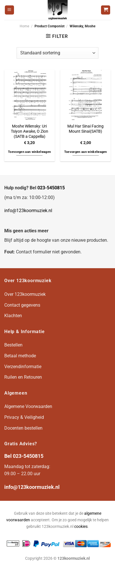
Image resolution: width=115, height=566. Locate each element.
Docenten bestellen (23, 428)
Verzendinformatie (22, 366)
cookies (81, 526)
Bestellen (13, 345)
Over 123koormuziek (25, 294)
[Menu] (9, 10)
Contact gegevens (22, 305)
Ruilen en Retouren (23, 377)
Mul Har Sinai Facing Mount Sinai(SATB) (85, 129)
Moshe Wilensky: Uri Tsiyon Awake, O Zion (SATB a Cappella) (29, 131)
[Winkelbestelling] (57, 53)
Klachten (13, 315)
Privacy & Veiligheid (24, 417)
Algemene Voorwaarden (28, 406)
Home (24, 26)
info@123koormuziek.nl (28, 210)
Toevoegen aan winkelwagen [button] (29, 152)
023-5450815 (51, 187)
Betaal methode (20, 355)
